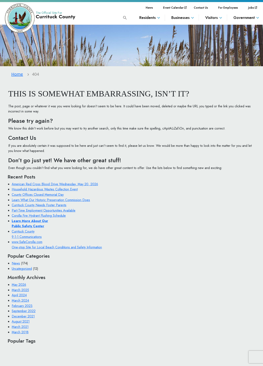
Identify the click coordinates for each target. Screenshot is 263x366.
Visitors (211, 17)
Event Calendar (173, 8)
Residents (147, 17)
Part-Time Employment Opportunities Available (43, 210)
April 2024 (19, 295)
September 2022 (24, 311)
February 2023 (22, 305)
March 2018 (20, 332)
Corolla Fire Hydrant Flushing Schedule (39, 215)
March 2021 (20, 326)
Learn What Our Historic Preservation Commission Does (51, 200)
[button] (125, 17)
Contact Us (201, 8)
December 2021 (23, 316)
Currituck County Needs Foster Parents (39, 205)
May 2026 (19, 284)
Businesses (180, 17)
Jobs (251, 8)
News (149, 8)
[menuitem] (149, 7)
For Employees (228, 8)
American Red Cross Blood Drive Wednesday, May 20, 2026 (55, 184)
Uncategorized (22, 268)
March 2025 (20, 290)
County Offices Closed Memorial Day (38, 194)
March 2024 (20, 300)
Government (244, 17)
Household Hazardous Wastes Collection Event (45, 189)
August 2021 (21, 321)
